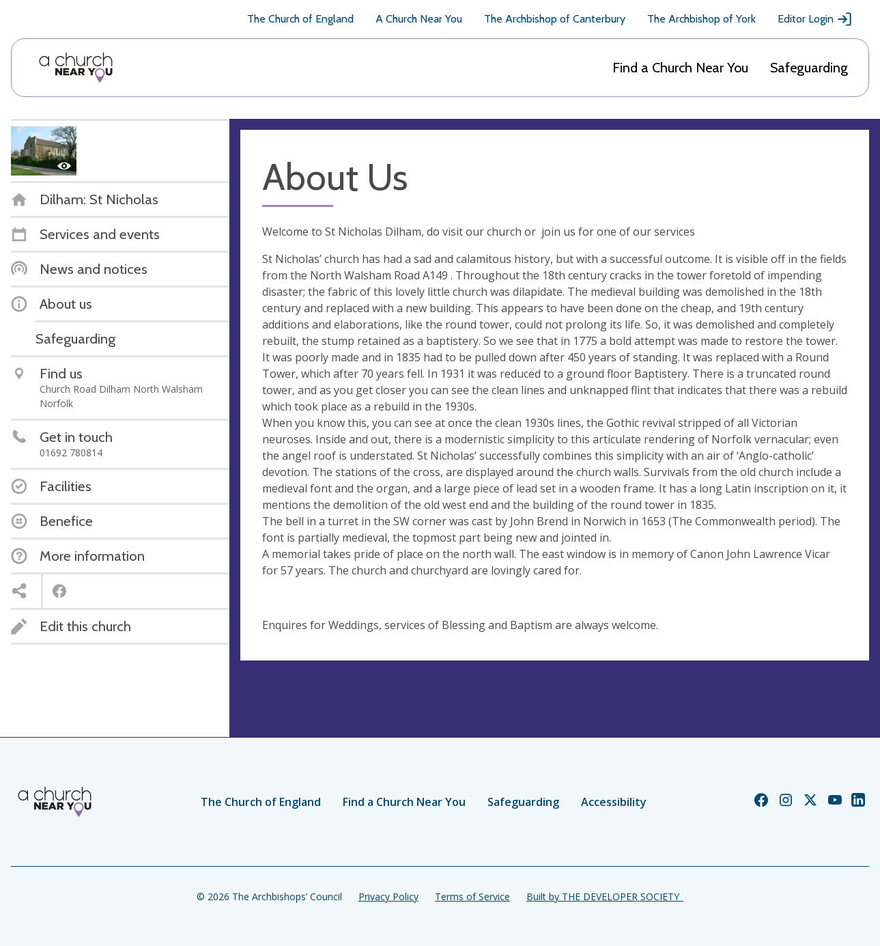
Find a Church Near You (680, 67)
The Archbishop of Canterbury (554, 18)
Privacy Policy (388, 896)
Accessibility (614, 801)
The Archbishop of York (701, 18)
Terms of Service (472, 896)
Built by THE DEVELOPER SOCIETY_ (604, 896)
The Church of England (300, 18)
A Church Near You (418, 18)
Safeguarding (809, 67)
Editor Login (815, 19)
